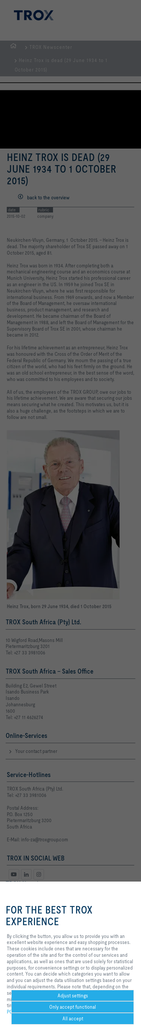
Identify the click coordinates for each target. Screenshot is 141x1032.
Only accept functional (72, 1007)
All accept (72, 1018)
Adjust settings (73, 996)
